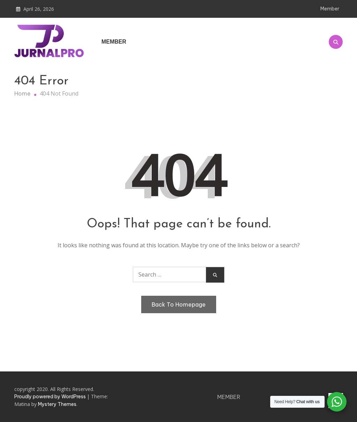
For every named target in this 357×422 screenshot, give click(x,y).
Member (329, 9)
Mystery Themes (57, 404)
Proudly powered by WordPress (50, 396)
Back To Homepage (179, 304)
